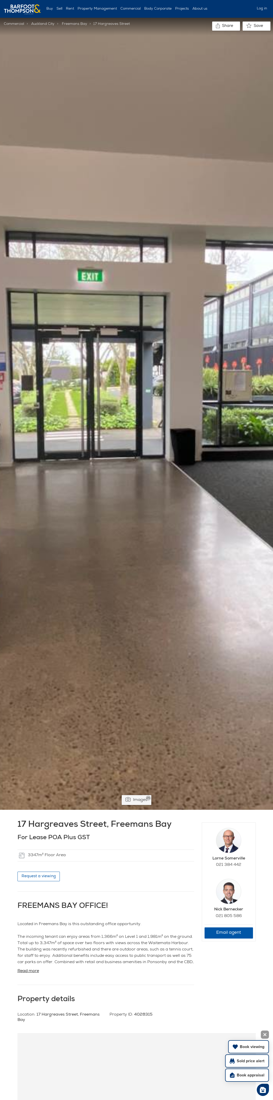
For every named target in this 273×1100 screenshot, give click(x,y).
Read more (28, 971)
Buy (49, 9)
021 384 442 (228, 865)
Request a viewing (39, 876)
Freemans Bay (74, 24)
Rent (70, 9)
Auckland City (42, 24)
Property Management (97, 9)
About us (199, 9)
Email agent (228, 933)
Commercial (130, 9)
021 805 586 (229, 916)
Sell (59, 9)
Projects (182, 9)
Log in (262, 8)
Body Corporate (158, 9)
